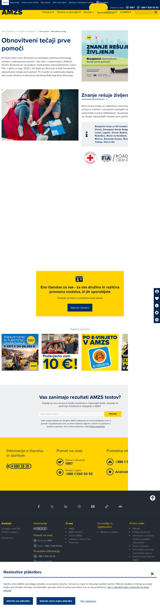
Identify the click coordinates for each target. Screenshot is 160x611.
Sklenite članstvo (80, 315)
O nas (69, 534)
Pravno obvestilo (141, 556)
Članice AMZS (75, 546)
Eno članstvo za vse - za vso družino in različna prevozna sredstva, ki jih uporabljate (80, 295)
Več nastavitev (91, 601)
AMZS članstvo (76, 542)
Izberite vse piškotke (21, 601)
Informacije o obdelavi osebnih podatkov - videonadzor (143, 550)
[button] (156, 12)
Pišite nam (74, 553)
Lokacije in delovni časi (80, 549)
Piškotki (136, 539)
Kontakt (6, 534)
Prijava (113, 424)
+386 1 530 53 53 (53, 556)
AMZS (71, 539)
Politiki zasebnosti (97, 437)
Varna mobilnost (10, 31)
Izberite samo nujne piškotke (58, 601)
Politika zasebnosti (141, 542)
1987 (49, 551)
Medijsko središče (109, 542)
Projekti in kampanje (28, 31)
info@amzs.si (8, 548)
